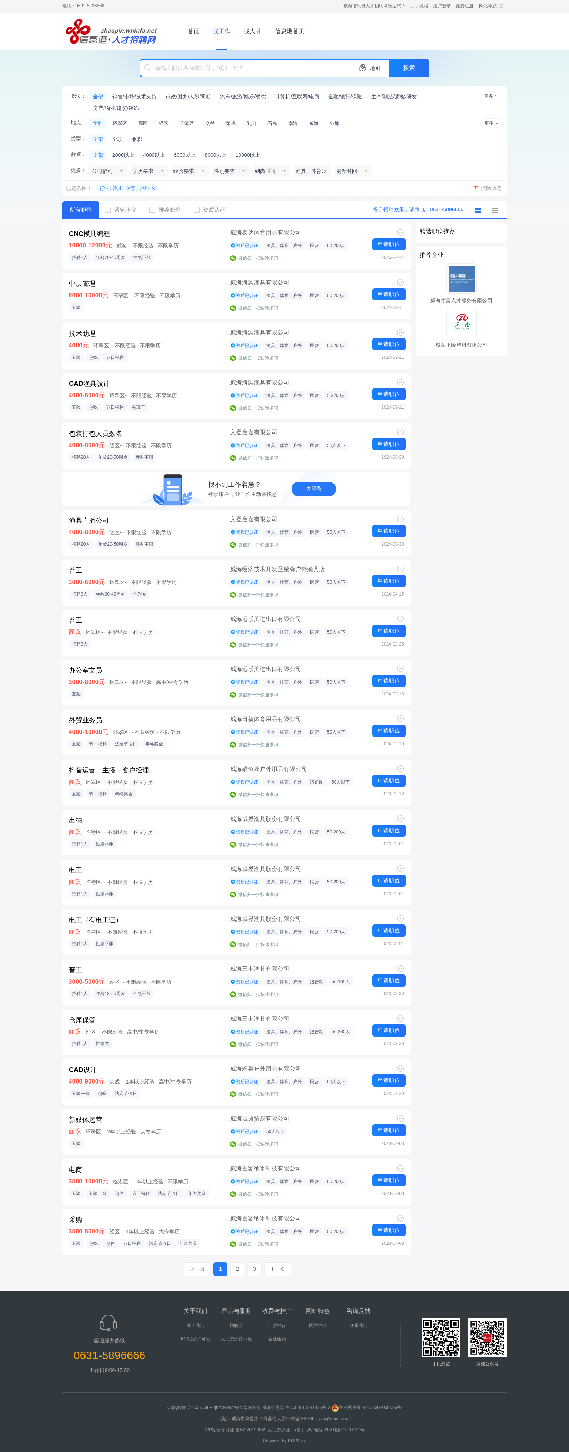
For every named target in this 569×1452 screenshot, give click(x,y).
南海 (293, 123)
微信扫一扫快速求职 (258, 258)
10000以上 (248, 155)
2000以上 (123, 155)
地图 (375, 68)
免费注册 (464, 6)
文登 (210, 123)
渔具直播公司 (89, 520)
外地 (334, 123)
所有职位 (81, 209)
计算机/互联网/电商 (297, 97)
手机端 (421, 6)
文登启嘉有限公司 (253, 432)
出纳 (75, 820)
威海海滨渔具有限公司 (259, 282)
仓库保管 (82, 1020)
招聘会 (236, 1325)
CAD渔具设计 (89, 383)
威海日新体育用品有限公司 (265, 719)
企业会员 (277, 1338)
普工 (75, 570)
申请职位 (389, 244)
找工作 (221, 31)
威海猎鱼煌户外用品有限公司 (268, 769)
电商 (75, 1169)
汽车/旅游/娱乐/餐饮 (243, 97)
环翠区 (120, 123)
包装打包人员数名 (95, 433)
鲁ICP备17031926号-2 (308, 1407)
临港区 (187, 123)
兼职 (137, 139)
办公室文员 (85, 670)
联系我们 (358, 1325)
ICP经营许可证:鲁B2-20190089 (236, 1429)
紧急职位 (123, 209)
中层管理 (82, 283)
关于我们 (195, 1325)
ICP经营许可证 (195, 1338)
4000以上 (154, 155)
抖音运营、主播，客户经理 (109, 770)
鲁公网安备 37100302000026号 (367, 1407)
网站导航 (488, 6)
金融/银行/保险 (345, 97)
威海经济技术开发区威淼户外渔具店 (277, 569)
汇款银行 (277, 1325)
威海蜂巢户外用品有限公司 (265, 1068)
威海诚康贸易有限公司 (259, 1118)
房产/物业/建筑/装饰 (116, 108)
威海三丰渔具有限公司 (259, 969)
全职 (117, 139)
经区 (164, 123)
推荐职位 (168, 209)
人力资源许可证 (236, 1338)
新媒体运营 (85, 1119)
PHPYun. (297, 1440)
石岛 (272, 123)
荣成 (231, 123)
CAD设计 (83, 1070)
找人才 (253, 31)
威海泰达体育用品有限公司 (265, 232)
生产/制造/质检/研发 (394, 97)
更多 (488, 96)
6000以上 (185, 155)
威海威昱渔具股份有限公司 (265, 819)
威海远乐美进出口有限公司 (265, 619)
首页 (193, 31)
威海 (314, 123)
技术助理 (82, 333)
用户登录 (442, 6)
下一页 (278, 1269)
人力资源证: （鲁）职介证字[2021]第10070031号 (316, 1429)
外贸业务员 (85, 720)
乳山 (251, 123)
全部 (98, 97)
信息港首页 (290, 31)
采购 (75, 1219)
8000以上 (215, 155)
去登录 (314, 489)
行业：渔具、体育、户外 (124, 188)
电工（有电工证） (95, 920)
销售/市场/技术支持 (134, 97)
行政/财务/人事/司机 (189, 97)
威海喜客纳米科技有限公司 (265, 1168)
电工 (75, 870)
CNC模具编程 (89, 233)
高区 (143, 123)
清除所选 (491, 188)
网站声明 (318, 1325)
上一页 (197, 1269)
